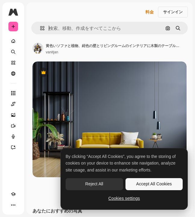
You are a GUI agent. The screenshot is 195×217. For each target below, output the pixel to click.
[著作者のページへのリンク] (37, 48)
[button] (40, 28)
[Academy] (13, 194)
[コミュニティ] (13, 73)
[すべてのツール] (13, 93)
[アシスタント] (13, 147)
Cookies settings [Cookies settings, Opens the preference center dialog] (124, 198)
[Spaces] (13, 104)
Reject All (94, 183)
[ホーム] (13, 41)
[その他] (13, 205)
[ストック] (13, 63)
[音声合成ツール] (13, 136)
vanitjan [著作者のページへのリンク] (52, 52)
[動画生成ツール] (13, 126)
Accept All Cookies (154, 183)
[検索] (13, 52)
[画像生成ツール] (13, 115)
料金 (149, 12)
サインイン (173, 12)
